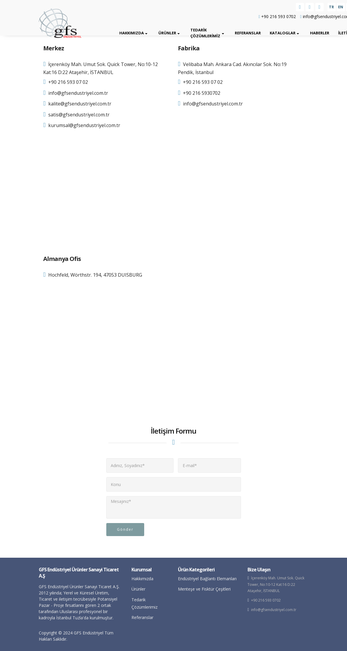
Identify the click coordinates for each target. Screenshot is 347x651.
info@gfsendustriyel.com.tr (78, 93)
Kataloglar (282, 33)
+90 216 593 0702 (277, 16)
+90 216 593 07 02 (68, 82)
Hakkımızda (131, 33)
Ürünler (167, 33)
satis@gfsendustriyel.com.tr (79, 114)
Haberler (319, 33)
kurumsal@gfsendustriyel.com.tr (84, 125)
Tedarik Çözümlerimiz (205, 33)
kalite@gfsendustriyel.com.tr (79, 103)
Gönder (125, 529)
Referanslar (248, 33)
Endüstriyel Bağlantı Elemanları (207, 578)
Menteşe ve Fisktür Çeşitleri (204, 589)
